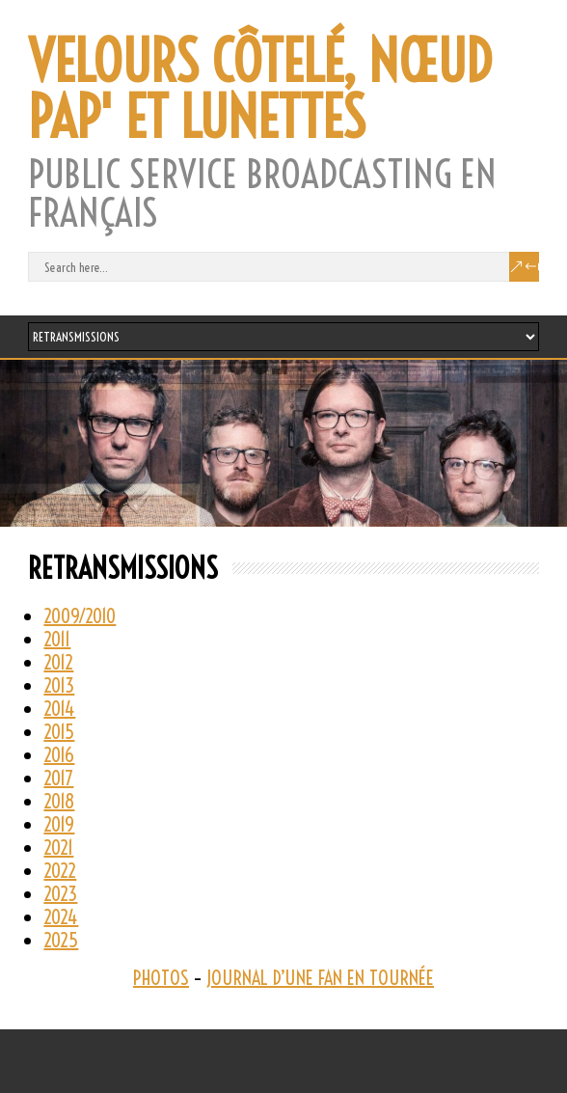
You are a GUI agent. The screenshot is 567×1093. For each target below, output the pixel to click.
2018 (58, 801)
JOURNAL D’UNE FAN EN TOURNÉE (320, 978)
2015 (58, 732)
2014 (59, 709)
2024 (60, 917)
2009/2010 (79, 616)
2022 (59, 871)
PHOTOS (161, 978)
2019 (58, 824)
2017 (58, 778)
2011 (56, 639)
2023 (60, 894)
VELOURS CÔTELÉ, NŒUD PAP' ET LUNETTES (260, 89)
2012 (58, 662)
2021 (58, 847)
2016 (58, 755)
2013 (58, 685)
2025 (60, 940)
